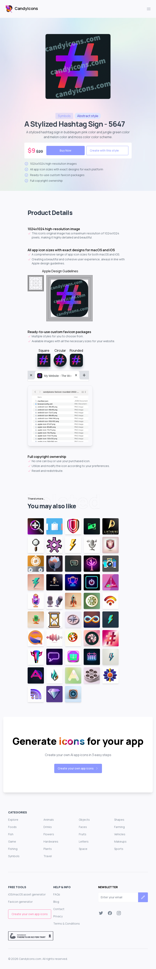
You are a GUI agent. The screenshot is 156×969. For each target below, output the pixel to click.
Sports (118, 849)
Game (12, 841)
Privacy (58, 916)
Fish (10, 834)
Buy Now (65, 150)
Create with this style (104, 150)
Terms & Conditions (66, 923)
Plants (47, 849)
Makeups (120, 841)
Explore (13, 820)
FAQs (56, 894)
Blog (56, 902)
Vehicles (119, 834)
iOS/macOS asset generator (27, 894)
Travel (47, 856)
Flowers (48, 834)
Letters (84, 841)
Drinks (47, 827)
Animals (48, 820)
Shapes (119, 820)
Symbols (14, 856)
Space (83, 849)
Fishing (12, 849)
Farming (119, 827)
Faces (83, 827)
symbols (64, 116)
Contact (58, 909)
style (87, 116)
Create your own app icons (78, 768)
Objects (84, 820)
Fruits (82, 834)
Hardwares (50, 841)
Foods (12, 827)
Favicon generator (20, 902)
